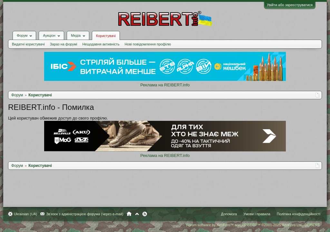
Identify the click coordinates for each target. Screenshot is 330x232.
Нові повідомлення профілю (151, 39)
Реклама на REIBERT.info (164, 80)
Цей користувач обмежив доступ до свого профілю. (61, 113)
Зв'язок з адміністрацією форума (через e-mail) (88, 214)
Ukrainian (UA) (28, 214)
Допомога (226, 214)
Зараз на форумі (67, 39)
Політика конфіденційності (295, 214)
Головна (132, 214)
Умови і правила (253, 214)
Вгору (140, 214)
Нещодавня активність (103, 39)
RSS (148, 214)
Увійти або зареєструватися (286, 5)
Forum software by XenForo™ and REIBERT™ (250, 225)
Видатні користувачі (31, 39)
